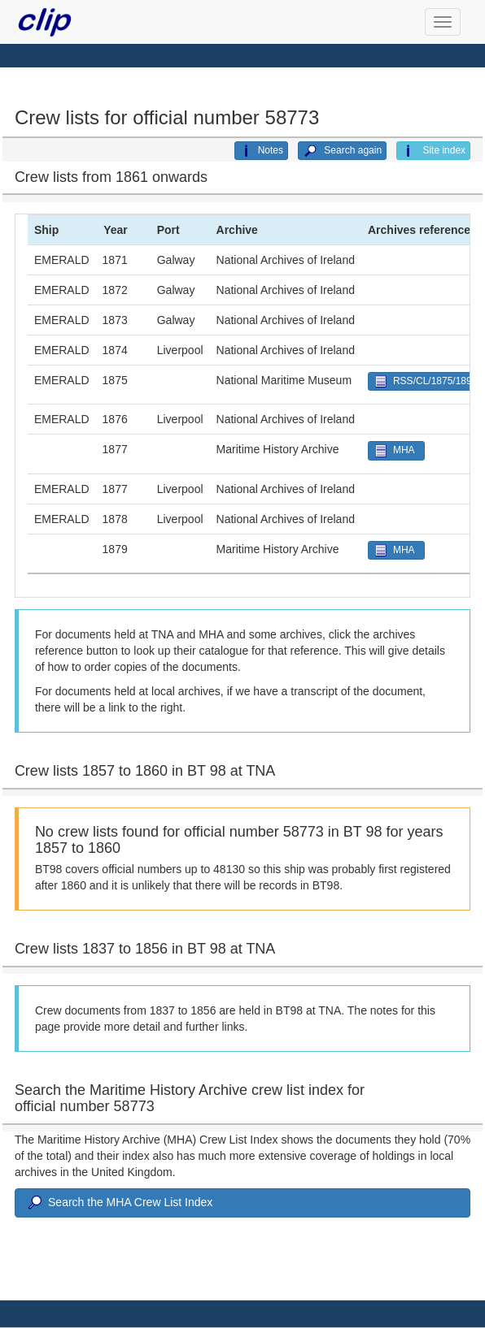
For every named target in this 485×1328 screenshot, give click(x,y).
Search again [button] (342, 151)
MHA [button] (396, 450)
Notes (261, 151)
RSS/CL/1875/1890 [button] (425, 381)
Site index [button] (433, 151)
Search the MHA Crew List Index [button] (118, 1203)
